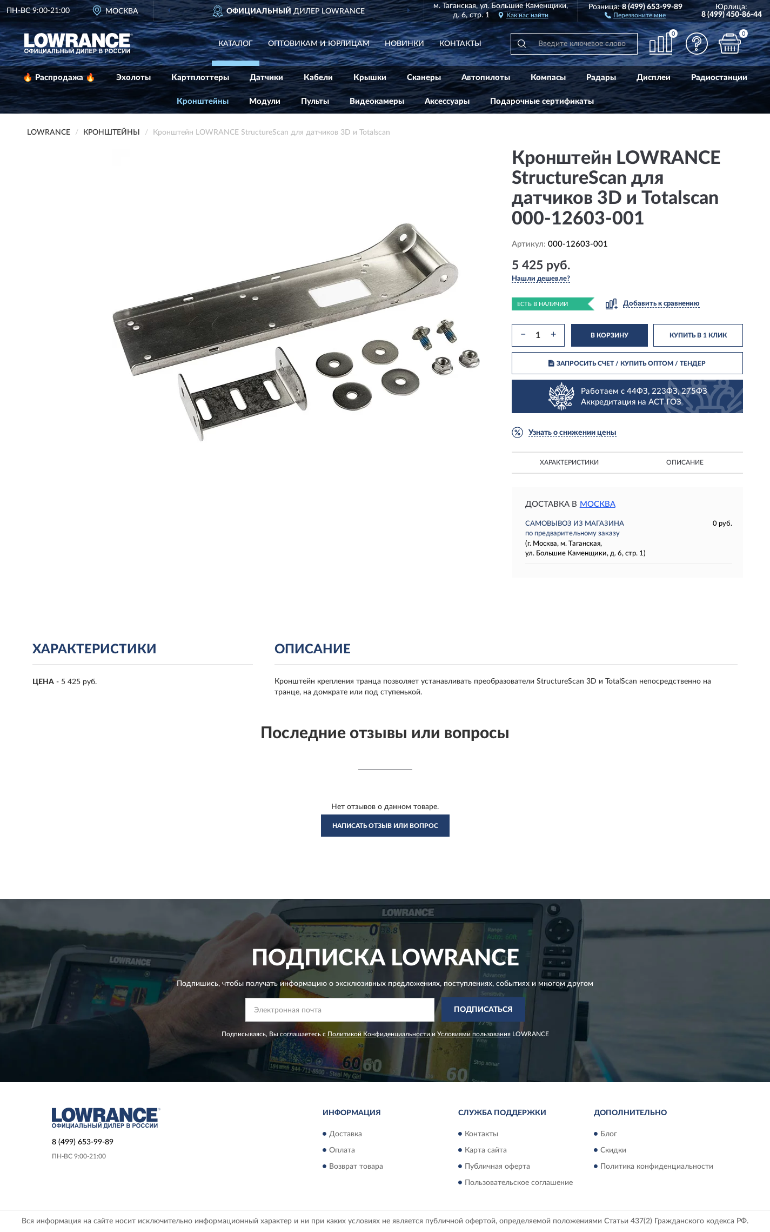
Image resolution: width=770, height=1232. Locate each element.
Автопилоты (485, 78)
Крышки (369, 78)
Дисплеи (654, 78)
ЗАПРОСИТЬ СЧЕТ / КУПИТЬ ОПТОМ (627, 363)
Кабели (318, 78)
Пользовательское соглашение (519, 1183)
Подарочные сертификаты (542, 101)
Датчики (266, 78)
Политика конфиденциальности (656, 1166)
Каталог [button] (235, 44)
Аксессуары (447, 101)
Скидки (613, 1150)
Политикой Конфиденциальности (378, 1034)
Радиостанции (719, 78)
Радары (601, 78)
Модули (264, 101)
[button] (635, 14)
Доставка (345, 1134)
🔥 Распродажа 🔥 (59, 78)
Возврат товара (356, 1166)
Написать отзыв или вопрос (385, 826)
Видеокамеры (377, 101)
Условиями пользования (474, 1034)
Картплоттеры (200, 78)
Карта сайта (486, 1150)
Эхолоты (133, 78)
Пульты (315, 101)
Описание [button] (685, 462)
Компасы (548, 78)
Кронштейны (203, 101)
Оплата (342, 1150)
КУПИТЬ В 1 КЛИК (698, 335)
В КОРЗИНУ (609, 335)
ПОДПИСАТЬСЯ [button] (483, 1010)
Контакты (460, 44)
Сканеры (424, 78)
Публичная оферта (497, 1166)
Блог (608, 1134)
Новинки (404, 44)
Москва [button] (597, 504)
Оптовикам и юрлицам (319, 44)
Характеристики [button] (569, 462)
